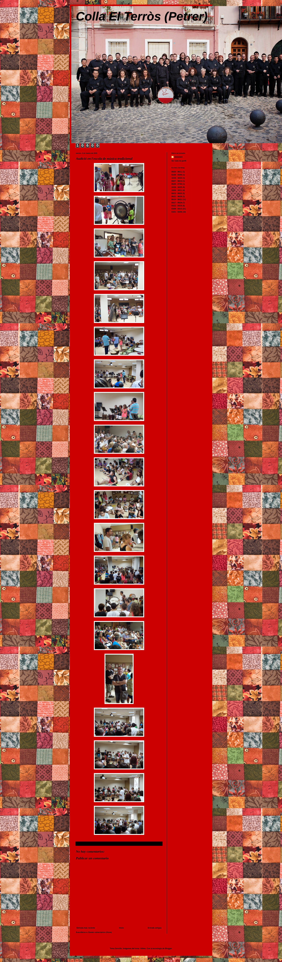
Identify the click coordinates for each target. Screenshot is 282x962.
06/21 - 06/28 (176, 196)
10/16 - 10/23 (176, 178)
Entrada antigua (154, 928)
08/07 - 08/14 (176, 181)
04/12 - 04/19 (176, 206)
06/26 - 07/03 (176, 184)
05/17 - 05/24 (176, 203)
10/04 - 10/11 (176, 190)
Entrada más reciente (86, 928)
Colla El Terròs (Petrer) (141, 16)
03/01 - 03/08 (176, 212)
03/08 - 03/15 (176, 209)
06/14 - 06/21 (176, 199)
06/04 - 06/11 (176, 172)
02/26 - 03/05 (176, 175)
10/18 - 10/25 (176, 187)
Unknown (178, 157)
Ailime (143, 948)
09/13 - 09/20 (176, 193)
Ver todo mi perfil (178, 161)
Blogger (168, 948)
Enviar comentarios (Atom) (100, 932)
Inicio (121, 928)
